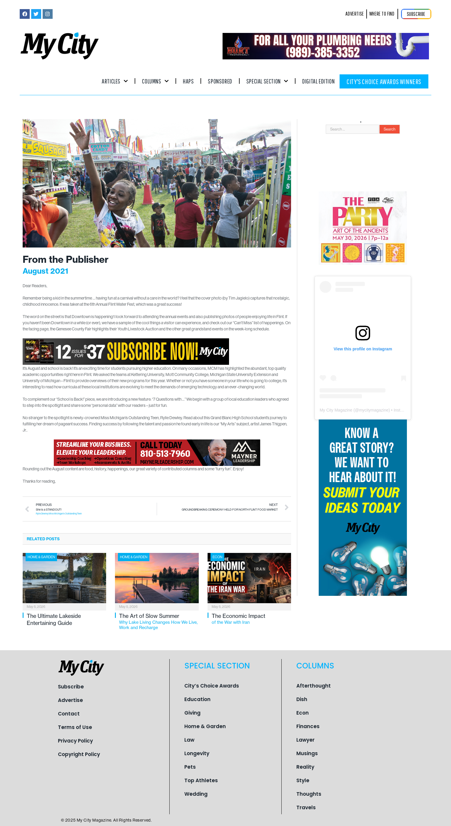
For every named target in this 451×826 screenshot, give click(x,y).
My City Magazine (336, 410)
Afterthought (313, 685)
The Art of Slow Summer (158, 622)
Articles (115, 81)
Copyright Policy (79, 754)
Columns (155, 81)
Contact (69, 713)
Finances (308, 726)
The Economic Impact (251, 619)
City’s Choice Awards (211, 685)
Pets (190, 766)
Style (302, 780)
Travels (306, 807)
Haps (188, 81)
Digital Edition (318, 81)
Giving (192, 712)
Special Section (267, 81)
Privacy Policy (75, 740)
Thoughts (308, 793)
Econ (217, 557)
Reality (305, 766)
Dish (301, 699)
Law (189, 739)
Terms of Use (75, 727)
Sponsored (220, 81)
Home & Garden (41, 557)
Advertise (70, 700)
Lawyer (305, 739)
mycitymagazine (373, 410)
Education (197, 699)
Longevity (196, 753)
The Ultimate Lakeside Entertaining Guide (54, 619)
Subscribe (71, 686)
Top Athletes (201, 780)
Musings (307, 753)
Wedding (196, 793)
